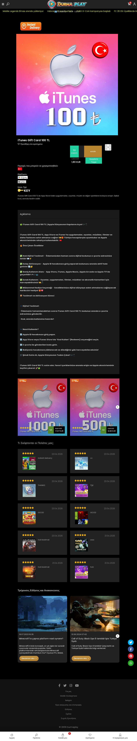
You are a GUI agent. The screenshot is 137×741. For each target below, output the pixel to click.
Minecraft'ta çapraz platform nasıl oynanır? (41, 638)
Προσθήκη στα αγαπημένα (30, 144)
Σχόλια (68, 713)
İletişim (68, 700)
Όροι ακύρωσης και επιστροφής (68, 704)
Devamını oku (29, 658)
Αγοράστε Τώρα (93, 161)
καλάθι (93, 151)
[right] (117, 407)
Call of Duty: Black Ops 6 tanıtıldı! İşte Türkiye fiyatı (94, 640)
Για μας (68, 691)
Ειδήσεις (68, 709)
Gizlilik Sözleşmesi (68, 696)
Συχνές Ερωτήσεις (68, 718)
